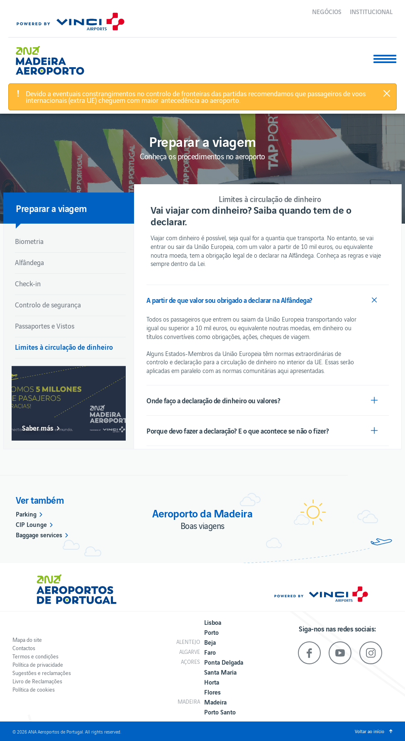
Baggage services (39, 534)
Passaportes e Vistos (44, 326)
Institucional (371, 11)
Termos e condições (35, 656)
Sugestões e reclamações (41, 673)
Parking (26, 513)
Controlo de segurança (48, 305)
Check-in (28, 283)
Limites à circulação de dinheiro (64, 346)
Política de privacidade (37, 664)
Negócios (327, 11)
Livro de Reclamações (37, 681)
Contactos (23, 648)
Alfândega (29, 262)
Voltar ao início (369, 731)
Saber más (38, 427)
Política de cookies (33, 689)
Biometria (29, 241)
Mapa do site (27, 640)
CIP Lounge (31, 524)
